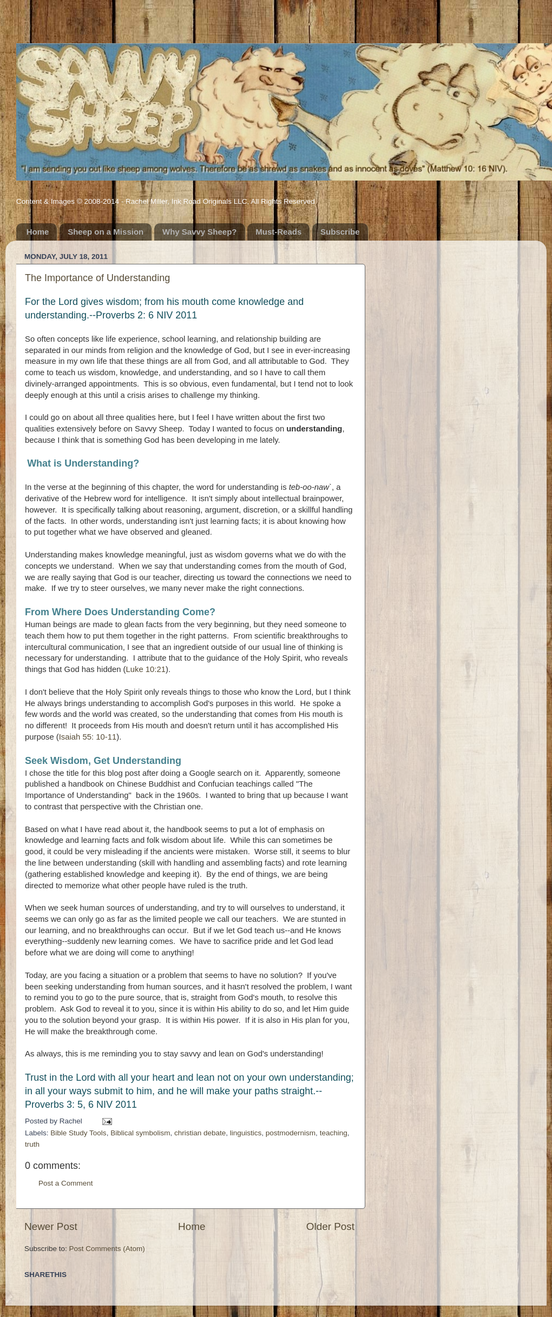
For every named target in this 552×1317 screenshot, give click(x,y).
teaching (333, 1133)
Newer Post (50, 1226)
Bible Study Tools (78, 1133)
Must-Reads (278, 231)
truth (32, 1144)
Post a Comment (65, 1183)
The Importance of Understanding (97, 277)
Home (38, 231)
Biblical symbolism (140, 1133)
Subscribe (340, 231)
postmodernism (291, 1133)
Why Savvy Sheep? (199, 231)
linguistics (246, 1133)
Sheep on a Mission (105, 231)
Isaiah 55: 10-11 (87, 737)
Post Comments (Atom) (107, 1249)
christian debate (200, 1133)
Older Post (330, 1226)
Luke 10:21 (146, 669)
